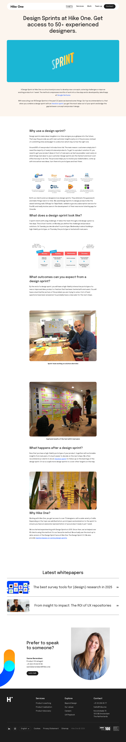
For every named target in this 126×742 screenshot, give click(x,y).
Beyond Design (71, 703)
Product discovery (43, 711)
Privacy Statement (51, 729)
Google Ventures (63, 95)
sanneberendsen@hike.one (38, 667)
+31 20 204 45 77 (100, 703)
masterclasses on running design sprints (51, 538)
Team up (98, 6)
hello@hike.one (100, 707)
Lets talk (32, 673)
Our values (69, 707)
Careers (68, 711)
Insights (69, 6)
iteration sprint (57, 103)
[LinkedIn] (9, 729)
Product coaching (43, 703)
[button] (25, 729)
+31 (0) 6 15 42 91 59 (35, 664)
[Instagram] (15, 729)
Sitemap (65, 729)
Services (80, 6)
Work (89, 6)
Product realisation (44, 707)
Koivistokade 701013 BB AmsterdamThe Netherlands (102, 714)
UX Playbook (70, 715)
